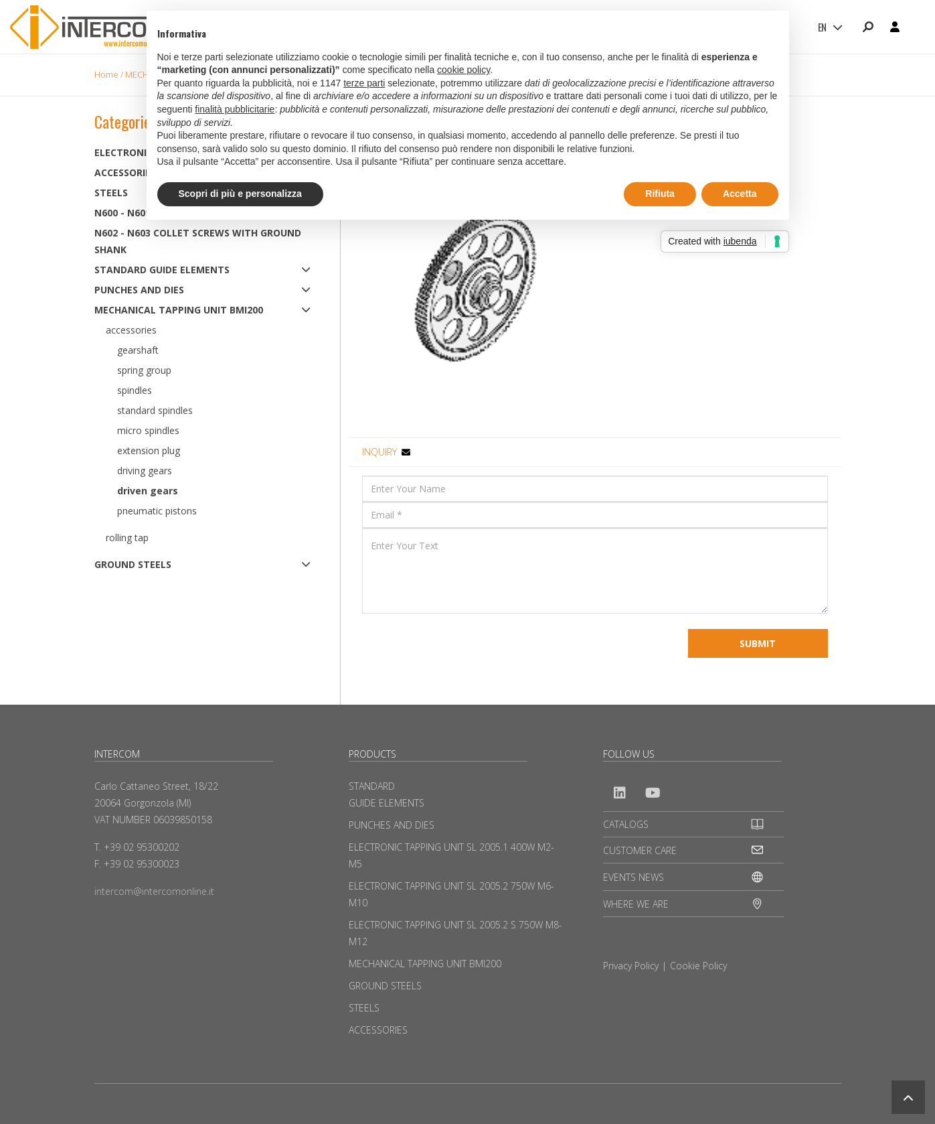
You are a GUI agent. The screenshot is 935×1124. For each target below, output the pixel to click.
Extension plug (148, 450)
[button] (908, 1097)
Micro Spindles (148, 430)
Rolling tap (127, 537)
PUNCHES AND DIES (139, 289)
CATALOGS (626, 824)
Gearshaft (138, 350)
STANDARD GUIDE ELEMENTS (162, 269)
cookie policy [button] (463, 69)
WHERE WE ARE (636, 904)
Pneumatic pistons (157, 510)
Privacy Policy (631, 965)
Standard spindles (155, 410)
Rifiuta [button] (660, 193)
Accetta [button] (740, 193)
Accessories (131, 330)
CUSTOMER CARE (640, 850)
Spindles (134, 390)
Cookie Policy (698, 965)
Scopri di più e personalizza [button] (240, 193)
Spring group (144, 370)
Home (106, 74)
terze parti (364, 83)
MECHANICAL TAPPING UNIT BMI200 (178, 309)
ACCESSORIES (378, 1030)
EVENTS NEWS (633, 877)
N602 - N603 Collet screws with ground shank (197, 241)
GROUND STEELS (132, 564)
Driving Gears (144, 470)
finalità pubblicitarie (234, 109)
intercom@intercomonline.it (154, 891)
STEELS (364, 1007)
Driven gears (147, 490)
